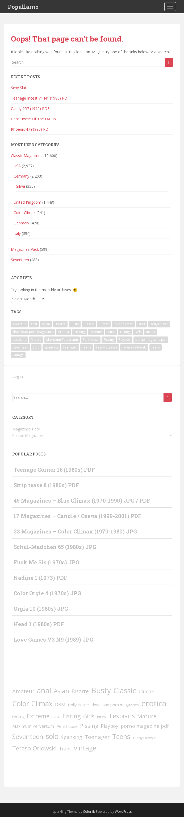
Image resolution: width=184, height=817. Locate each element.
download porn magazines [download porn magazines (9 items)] (33, 332)
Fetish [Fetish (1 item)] (111, 332)
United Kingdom (27, 202)
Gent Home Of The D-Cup (33, 118)
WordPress (123, 811)
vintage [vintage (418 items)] (18, 355)
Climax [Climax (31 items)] (104, 324)
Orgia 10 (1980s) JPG (41, 608)
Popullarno (23, 6)
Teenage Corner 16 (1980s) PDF (54, 469)
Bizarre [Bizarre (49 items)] (60, 324)
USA (17, 165)
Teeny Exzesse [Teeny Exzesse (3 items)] (106, 347)
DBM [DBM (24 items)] (141, 324)
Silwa (20, 186)
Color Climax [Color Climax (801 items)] (123, 324)
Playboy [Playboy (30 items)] (125, 339)
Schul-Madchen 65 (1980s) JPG (55, 546)
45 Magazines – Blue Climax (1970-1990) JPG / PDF (82, 500)
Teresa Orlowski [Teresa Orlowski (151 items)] (134, 347)
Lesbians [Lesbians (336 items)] (19, 339)
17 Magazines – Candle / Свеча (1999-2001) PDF (77, 515)
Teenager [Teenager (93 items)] (70, 347)
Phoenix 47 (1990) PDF (31, 129)
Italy (17, 233)
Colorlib (89, 811)
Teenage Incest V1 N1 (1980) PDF (40, 98)
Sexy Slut (18, 87)
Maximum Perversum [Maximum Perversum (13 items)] (62, 339)
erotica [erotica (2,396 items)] (63, 332)
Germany (21, 176)
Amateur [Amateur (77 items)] (19, 324)
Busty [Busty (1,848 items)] (74, 324)
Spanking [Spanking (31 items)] (51, 347)
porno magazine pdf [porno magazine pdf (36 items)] (150, 339)
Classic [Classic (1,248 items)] (88, 324)
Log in (17, 376)
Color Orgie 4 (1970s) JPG (47, 593)
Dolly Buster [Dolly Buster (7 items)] (159, 324)
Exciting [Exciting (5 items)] (79, 332)
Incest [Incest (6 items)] (150, 332)
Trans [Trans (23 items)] (155, 347)
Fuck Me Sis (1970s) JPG (46, 562)
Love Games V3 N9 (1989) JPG (53, 639)
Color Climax (24, 212)
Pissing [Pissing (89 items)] (108, 339)
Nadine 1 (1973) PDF (40, 577)
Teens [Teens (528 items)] (86, 347)
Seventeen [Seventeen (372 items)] (20, 347)
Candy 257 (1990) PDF (30, 108)
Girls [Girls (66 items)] (138, 332)
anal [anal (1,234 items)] (34, 324)
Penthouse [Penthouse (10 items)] (91, 339)
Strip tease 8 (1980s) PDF (46, 485)
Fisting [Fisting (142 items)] (125, 332)
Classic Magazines (26, 155)
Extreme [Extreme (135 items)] (96, 332)
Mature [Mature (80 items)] (36, 339)
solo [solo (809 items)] (36, 347)
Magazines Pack (25, 249)
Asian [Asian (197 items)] (46, 324)
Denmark (22, 222)
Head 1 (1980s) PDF (39, 624)
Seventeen (20, 259)
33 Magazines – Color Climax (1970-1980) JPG (75, 531)
